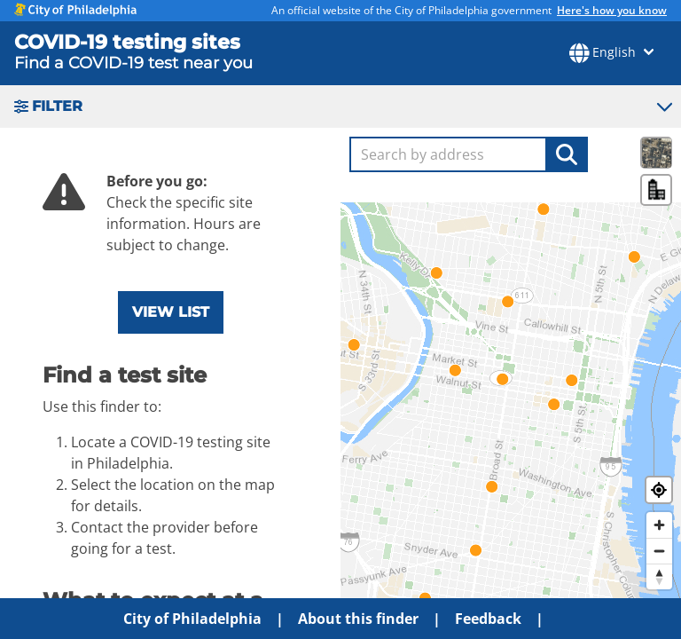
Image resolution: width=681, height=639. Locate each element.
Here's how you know (612, 10)
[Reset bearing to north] (659, 576)
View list (170, 312)
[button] (340, 106)
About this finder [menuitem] (358, 618)
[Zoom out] (659, 551)
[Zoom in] (659, 525)
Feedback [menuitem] (488, 618)
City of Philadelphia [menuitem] (192, 618)
